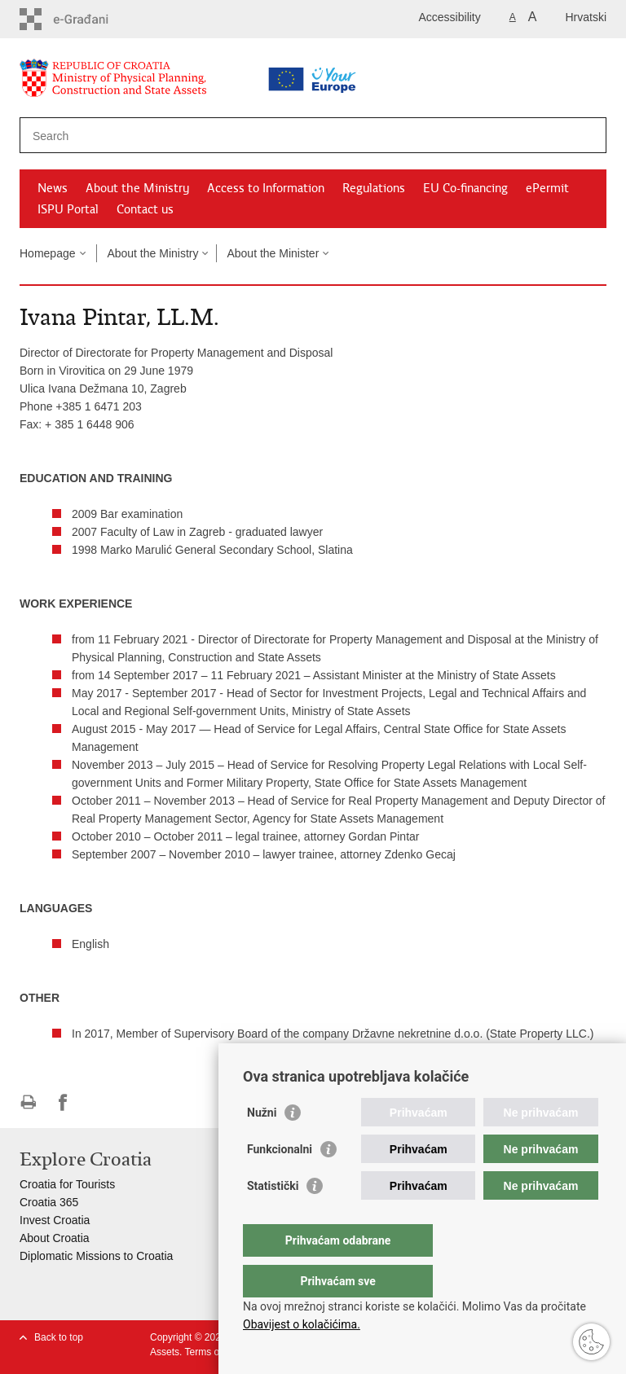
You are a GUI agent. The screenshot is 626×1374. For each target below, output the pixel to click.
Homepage (48, 253)
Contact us (145, 209)
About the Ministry (137, 188)
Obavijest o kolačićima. (301, 1324)
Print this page (28, 1102)
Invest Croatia (55, 1220)
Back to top (58, 1337)
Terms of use (212, 1352)
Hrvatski (585, 17)
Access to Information (265, 188)
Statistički (272, 1218)
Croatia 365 (49, 1202)
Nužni (261, 1145)
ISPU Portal (68, 209)
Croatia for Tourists (67, 1184)
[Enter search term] (261, 135)
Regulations (373, 188)
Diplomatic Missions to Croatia (96, 1255)
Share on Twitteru (98, 1102)
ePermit (547, 188)
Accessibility (450, 17)
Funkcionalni (279, 1181)
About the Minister (273, 253)
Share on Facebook (63, 1102)
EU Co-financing (465, 188)
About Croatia (55, 1238)
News (52, 188)
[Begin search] (588, 135)
